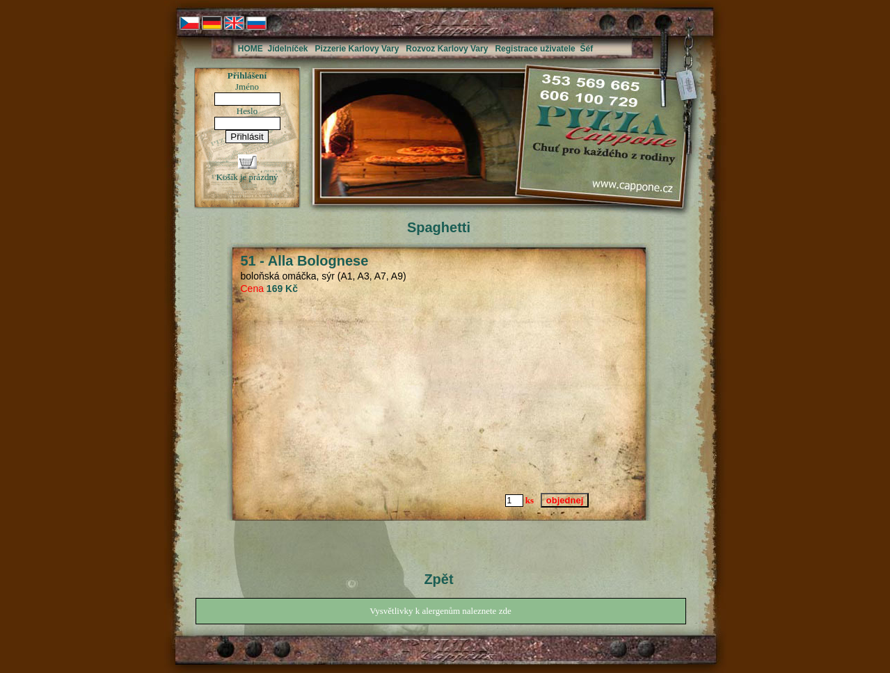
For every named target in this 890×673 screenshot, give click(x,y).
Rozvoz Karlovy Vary (447, 49)
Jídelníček (288, 49)
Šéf (586, 49)
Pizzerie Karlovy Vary (357, 49)
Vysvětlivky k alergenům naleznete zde (440, 611)
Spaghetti (438, 227)
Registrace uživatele (535, 49)
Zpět (438, 579)
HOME (250, 49)
